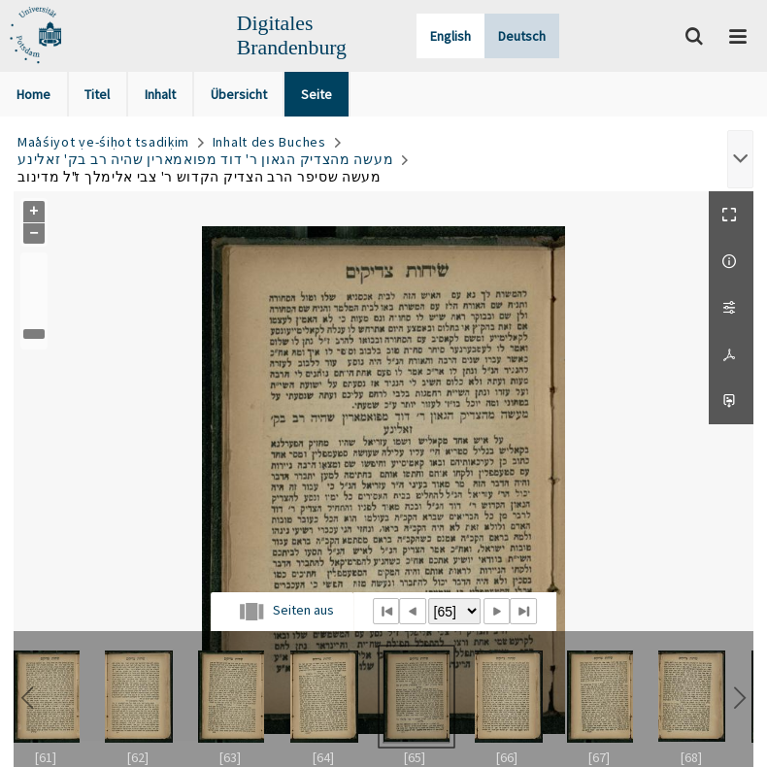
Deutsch (522, 36)
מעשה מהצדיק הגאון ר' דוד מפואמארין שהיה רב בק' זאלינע (205, 159)
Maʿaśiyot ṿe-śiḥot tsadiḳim (103, 141)
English (450, 36)
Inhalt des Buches (269, 141)
